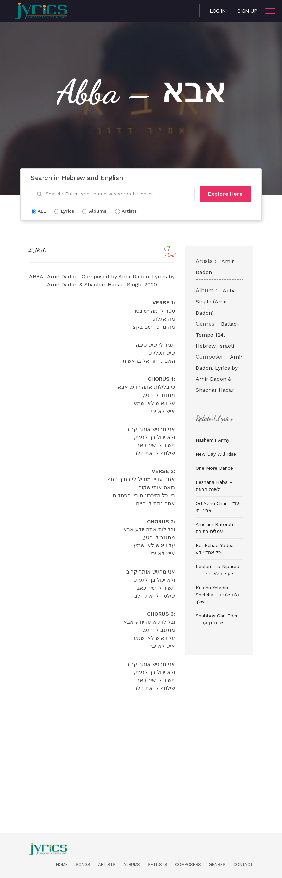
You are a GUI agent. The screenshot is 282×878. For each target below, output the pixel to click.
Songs (83, 864)
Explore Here (225, 194)
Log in (218, 11)
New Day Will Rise (216, 454)
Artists (106, 864)
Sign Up (247, 11)
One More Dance (214, 468)
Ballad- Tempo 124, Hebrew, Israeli (217, 335)
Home (62, 864)
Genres (217, 864)
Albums (131, 864)
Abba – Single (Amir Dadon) (218, 301)
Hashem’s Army (212, 440)
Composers (188, 864)
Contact (243, 864)
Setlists (157, 864)
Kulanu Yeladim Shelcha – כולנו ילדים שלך (218, 594)
